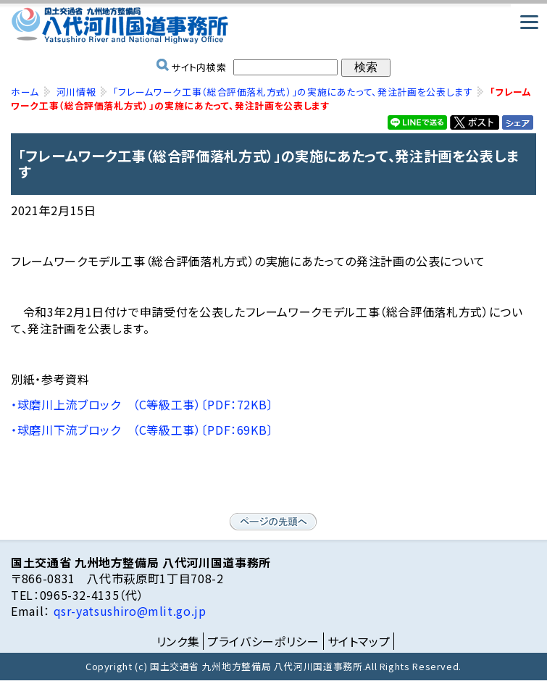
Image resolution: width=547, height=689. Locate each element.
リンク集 (178, 641)
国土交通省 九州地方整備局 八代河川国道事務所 (273, 25)
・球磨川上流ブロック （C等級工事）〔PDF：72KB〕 (142, 404)
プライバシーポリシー (263, 641)
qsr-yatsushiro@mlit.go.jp (128, 610)
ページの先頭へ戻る (273, 521)
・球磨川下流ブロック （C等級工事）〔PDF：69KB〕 (142, 429)
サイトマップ (359, 641)
